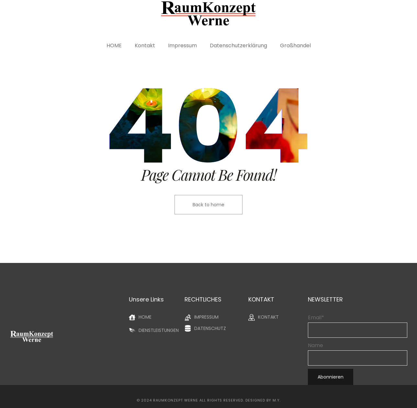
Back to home (208, 204)
